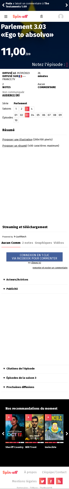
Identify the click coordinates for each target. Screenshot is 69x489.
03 (27, 115)
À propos (30, 472)
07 (49, 115)
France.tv (8, 79)
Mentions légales (24, 481)
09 (60, 115)
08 (54, 115)
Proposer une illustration (17, 139)
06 (43, 115)
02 (21, 115)
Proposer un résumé (14, 145)
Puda (9, 3)
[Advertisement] (34, 185)
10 (16, 120)
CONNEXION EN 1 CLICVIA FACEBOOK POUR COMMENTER (34, 256)
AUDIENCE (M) (11, 95)
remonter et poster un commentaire (50, 267)
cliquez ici (36, 262)
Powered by (14, 237)
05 (38, 115)
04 (32, 115)
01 (16, 115)
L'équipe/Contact (54, 472)
